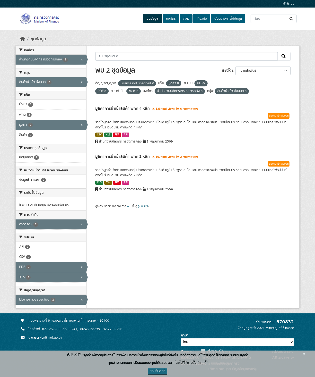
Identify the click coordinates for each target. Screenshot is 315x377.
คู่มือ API (143, 206)
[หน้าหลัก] (22, 39)
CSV (99, 135)
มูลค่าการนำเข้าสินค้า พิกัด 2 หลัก (123, 156)
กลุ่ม (186, 18)
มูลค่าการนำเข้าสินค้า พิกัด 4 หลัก (123, 108)
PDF (117, 135)
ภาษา (185, 335)
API (126, 135)
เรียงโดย (227, 70)
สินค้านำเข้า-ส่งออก (279, 115)
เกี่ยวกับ (202, 18)
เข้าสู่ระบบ (288, 3)
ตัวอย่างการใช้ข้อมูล (228, 18)
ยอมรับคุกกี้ (157, 371)
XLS (108, 135)
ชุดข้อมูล (152, 18)
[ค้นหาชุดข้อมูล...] (274, 19)
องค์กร (171, 18)
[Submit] (291, 19)
